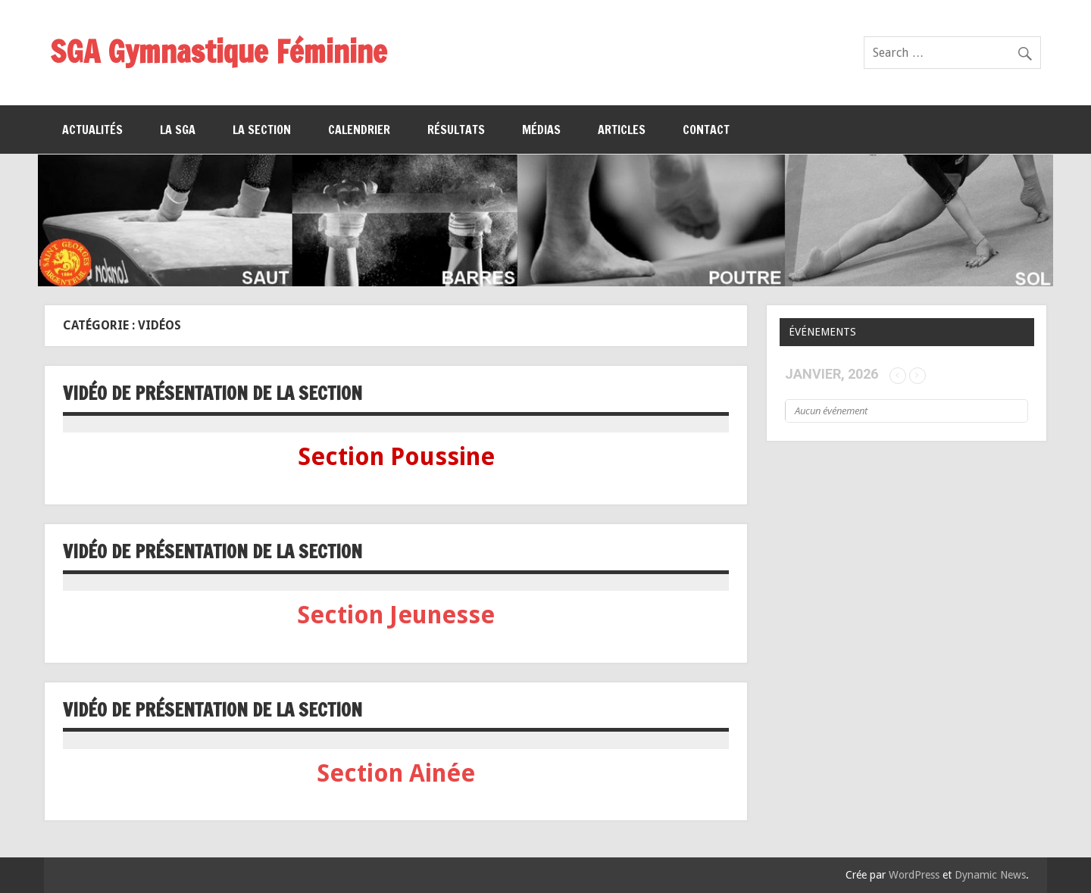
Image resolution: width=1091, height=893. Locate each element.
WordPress (914, 875)
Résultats (456, 129)
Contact (706, 129)
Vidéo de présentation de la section (212, 551)
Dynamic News (990, 875)
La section (262, 129)
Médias (541, 129)
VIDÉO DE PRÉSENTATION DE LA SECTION (212, 393)
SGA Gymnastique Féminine (218, 51)
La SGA (177, 129)
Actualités (92, 129)
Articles (622, 129)
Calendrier (359, 129)
